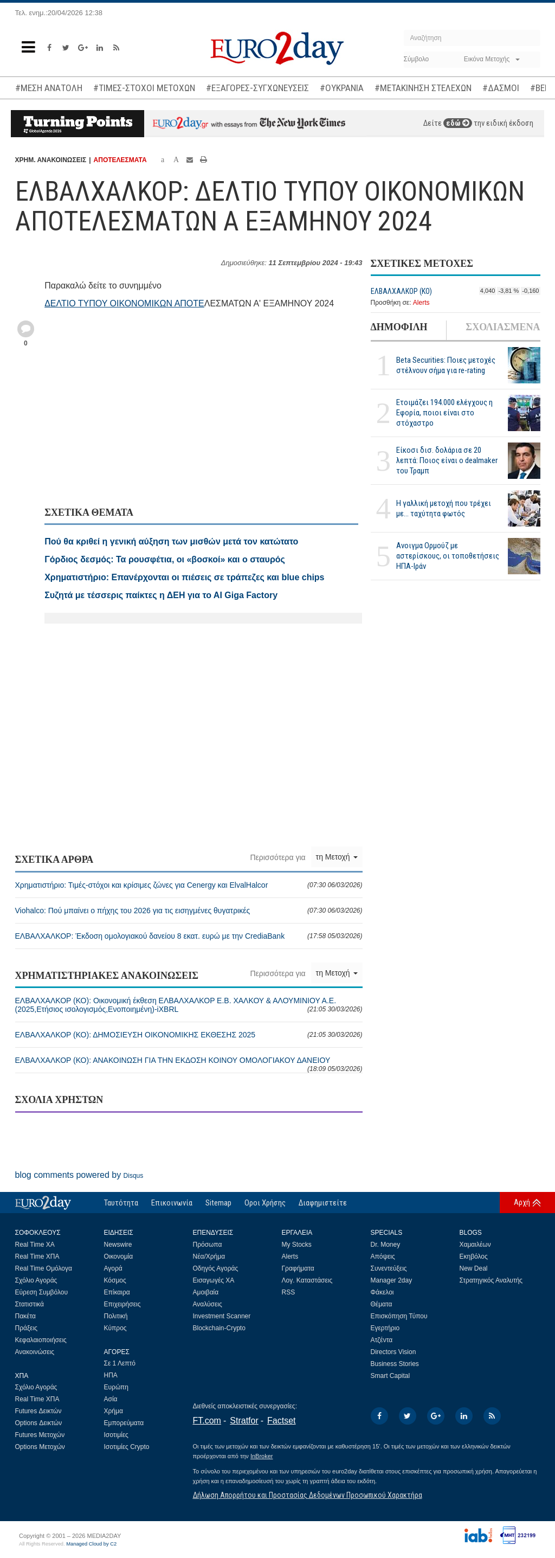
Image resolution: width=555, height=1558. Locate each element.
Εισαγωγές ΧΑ (214, 1280)
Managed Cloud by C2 (91, 1544)
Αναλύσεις (207, 1304)
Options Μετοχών (40, 1447)
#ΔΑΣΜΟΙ (500, 87)
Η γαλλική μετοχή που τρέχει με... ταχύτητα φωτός (443, 508)
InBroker (261, 1456)
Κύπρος (115, 1328)
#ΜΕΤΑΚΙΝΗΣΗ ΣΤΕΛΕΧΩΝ (423, 87)
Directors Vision (393, 1352)
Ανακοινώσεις (35, 1352)
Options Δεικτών (38, 1423)
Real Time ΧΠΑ (37, 1256)
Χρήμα (113, 1411)
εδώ (457, 123)
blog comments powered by (79, 1174)
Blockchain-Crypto (219, 1328)
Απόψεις (383, 1256)
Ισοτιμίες (116, 1435)
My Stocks (297, 1244)
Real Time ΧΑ (35, 1244)
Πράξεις (26, 1328)
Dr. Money (386, 1244)
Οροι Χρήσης (265, 1203)
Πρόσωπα (207, 1244)
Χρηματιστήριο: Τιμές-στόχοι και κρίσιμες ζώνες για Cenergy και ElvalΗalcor (189, 885)
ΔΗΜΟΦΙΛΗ (399, 327)
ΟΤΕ (195, 303)
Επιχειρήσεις (122, 1304)
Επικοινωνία (171, 1203)
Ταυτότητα (121, 1203)
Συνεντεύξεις (389, 1268)
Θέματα (381, 1304)
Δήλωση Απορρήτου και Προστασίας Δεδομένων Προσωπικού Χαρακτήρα (307, 1495)
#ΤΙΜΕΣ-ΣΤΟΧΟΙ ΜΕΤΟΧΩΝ (144, 87)
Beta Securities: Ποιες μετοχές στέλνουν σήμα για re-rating (445, 365)
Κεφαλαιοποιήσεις (41, 1340)
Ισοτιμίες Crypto (127, 1447)
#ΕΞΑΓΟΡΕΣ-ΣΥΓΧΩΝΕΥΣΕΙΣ (257, 87)
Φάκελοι (382, 1292)
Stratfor (244, 1420)
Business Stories (395, 1364)
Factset (281, 1420)
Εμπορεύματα (124, 1423)
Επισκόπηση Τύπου (399, 1316)
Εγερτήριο (385, 1328)
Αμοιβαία (206, 1292)
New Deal (474, 1268)
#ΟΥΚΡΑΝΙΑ (342, 87)
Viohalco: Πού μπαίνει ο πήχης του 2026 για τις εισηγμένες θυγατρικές (189, 910)
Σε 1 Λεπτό (120, 1363)
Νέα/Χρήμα (209, 1256)
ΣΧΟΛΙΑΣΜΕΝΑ (503, 327)
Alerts (421, 302)
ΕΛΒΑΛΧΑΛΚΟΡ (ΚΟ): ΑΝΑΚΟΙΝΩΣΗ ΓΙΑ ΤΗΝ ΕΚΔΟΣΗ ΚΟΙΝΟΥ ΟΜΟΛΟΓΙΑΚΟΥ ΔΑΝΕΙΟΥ (189, 1064)
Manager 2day (391, 1280)
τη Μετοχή (337, 856)
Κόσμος (115, 1280)
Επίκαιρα (117, 1292)
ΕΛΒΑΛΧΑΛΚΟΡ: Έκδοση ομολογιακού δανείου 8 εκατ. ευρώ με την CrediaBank (189, 936)
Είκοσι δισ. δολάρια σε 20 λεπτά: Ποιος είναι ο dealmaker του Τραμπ (447, 460)
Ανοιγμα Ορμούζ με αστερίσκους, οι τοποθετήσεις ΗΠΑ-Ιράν (447, 556)
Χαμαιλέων (475, 1244)
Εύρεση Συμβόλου (41, 1292)
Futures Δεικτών (38, 1411)
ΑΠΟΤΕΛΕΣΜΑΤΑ (120, 160)
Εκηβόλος (474, 1256)
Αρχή (522, 1202)
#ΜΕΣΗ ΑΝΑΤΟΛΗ (48, 87)
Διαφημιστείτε (323, 1203)
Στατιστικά (29, 1304)
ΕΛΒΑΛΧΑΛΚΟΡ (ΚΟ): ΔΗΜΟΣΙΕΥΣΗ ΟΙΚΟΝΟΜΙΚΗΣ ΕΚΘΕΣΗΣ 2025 (189, 1034)
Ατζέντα (382, 1340)
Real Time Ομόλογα (43, 1268)
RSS (288, 1292)
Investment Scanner (222, 1316)
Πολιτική (116, 1316)
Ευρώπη (116, 1387)
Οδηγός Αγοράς (215, 1268)
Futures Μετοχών (40, 1435)
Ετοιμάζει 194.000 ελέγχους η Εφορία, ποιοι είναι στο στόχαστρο (444, 412)
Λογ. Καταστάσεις (307, 1280)
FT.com (207, 1420)
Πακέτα (25, 1316)
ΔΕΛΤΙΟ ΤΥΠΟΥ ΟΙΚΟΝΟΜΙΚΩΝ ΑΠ (115, 303)
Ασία (111, 1399)
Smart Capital (390, 1376)
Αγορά (113, 1268)
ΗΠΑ (111, 1375)
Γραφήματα (298, 1268)
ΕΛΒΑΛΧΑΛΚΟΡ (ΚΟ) (401, 291)
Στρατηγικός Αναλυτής (491, 1280)
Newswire (118, 1244)
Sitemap (218, 1203)
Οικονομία (118, 1256)
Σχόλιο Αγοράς (36, 1280)
